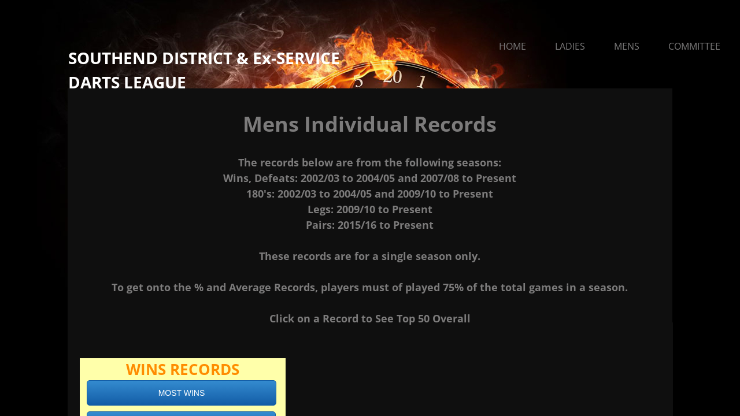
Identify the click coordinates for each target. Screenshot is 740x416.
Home (512, 46)
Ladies (570, 46)
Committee (694, 46)
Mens (626, 46)
